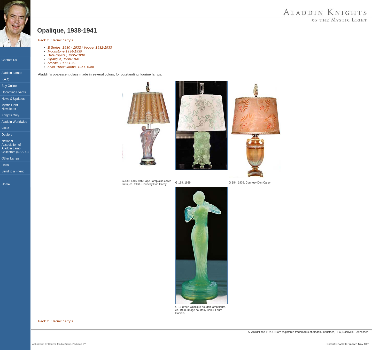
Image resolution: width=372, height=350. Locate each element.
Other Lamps (10, 158)
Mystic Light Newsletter (10, 107)
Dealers (7, 134)
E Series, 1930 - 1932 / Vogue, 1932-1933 (80, 47)
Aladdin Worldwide (14, 122)
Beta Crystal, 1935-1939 (66, 55)
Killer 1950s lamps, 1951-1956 (71, 67)
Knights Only (10, 115)
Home (6, 184)
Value (5, 128)
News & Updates (13, 99)
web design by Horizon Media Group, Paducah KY (58, 344)
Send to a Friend (13, 171)
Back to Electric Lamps (55, 40)
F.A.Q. (6, 79)
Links (5, 165)
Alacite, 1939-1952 (62, 63)
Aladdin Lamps (12, 73)
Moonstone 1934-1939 (65, 51)
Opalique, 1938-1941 (64, 59)
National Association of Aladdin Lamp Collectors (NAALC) (15, 146)
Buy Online (9, 86)
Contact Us (9, 60)
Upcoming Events (14, 92)
